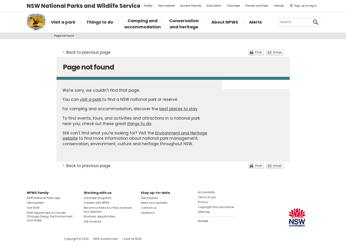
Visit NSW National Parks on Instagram (41, 239)
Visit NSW (33, 208)
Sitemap (204, 212)
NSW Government (105, 239)
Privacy (203, 202)
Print (258, 52)
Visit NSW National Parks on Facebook (31, 239)
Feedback (148, 213)
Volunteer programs (98, 198)
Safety (148, 6)
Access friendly (190, 6)
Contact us (149, 208)
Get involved (92, 221)
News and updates (154, 203)
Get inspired (166, 6)
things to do (139, 123)
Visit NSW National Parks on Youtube (50, 239)
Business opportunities (99, 216)
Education (214, 6)
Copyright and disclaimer (216, 207)
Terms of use (207, 197)
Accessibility (206, 192)
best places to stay (178, 109)
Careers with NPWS (97, 203)
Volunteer (233, 6)
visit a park (91, 99)
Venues (279, 6)
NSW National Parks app (43, 198)
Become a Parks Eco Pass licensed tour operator (108, 210)
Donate (203, 221)
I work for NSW (132, 239)
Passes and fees (256, 6)
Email (277, 52)
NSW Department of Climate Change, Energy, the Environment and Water (49, 216)
